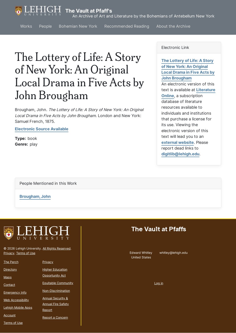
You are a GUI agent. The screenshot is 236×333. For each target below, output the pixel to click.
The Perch (11, 262)
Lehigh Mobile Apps (18, 307)
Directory (10, 269)
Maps (8, 277)
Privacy (9, 253)
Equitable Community (57, 283)
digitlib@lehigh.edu (180, 154)
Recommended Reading (126, 26)
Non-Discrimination (56, 291)
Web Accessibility (16, 300)
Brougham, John (35, 196)
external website (177, 142)
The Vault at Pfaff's (40, 11)
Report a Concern (55, 317)
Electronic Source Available (41, 129)
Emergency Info (15, 292)
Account (10, 315)
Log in (158, 283)
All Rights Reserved (57, 248)
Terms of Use (25, 253)
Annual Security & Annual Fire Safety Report (55, 304)
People (45, 26)
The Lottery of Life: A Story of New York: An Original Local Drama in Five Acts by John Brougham (188, 69)
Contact (9, 285)
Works (26, 26)
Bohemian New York (78, 26)
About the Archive (173, 26)
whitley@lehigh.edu (173, 251)
